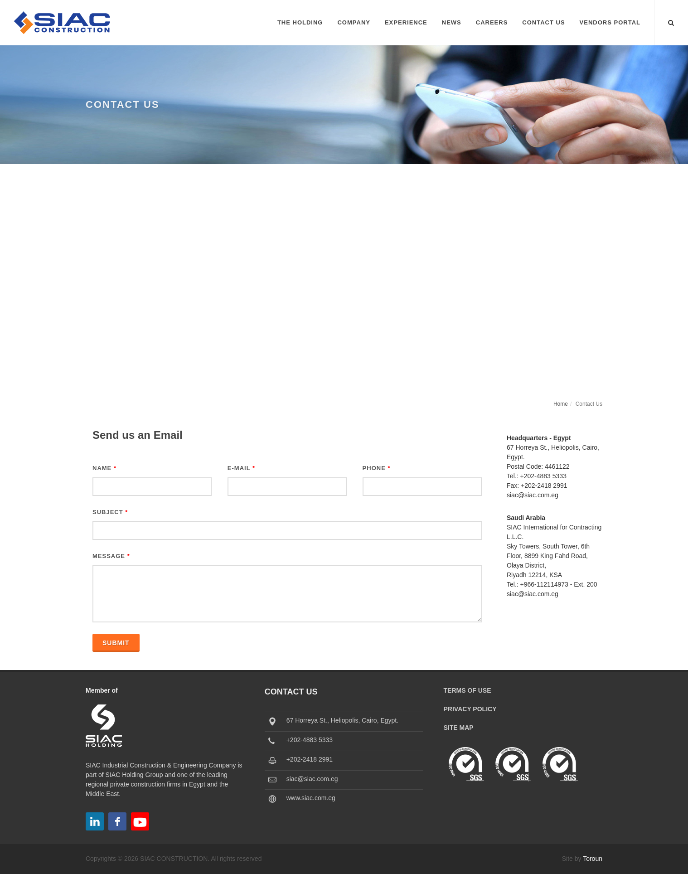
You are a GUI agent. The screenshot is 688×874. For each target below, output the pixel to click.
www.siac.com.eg (310, 797)
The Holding (300, 22)
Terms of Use (467, 690)
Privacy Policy (470, 709)
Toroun (592, 858)
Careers (492, 22)
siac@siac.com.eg (312, 778)
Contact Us (543, 22)
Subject (110, 512)
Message (111, 556)
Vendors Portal (610, 22)
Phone (377, 468)
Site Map (459, 727)
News (451, 22)
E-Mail (241, 468)
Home (560, 404)
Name (104, 468)
